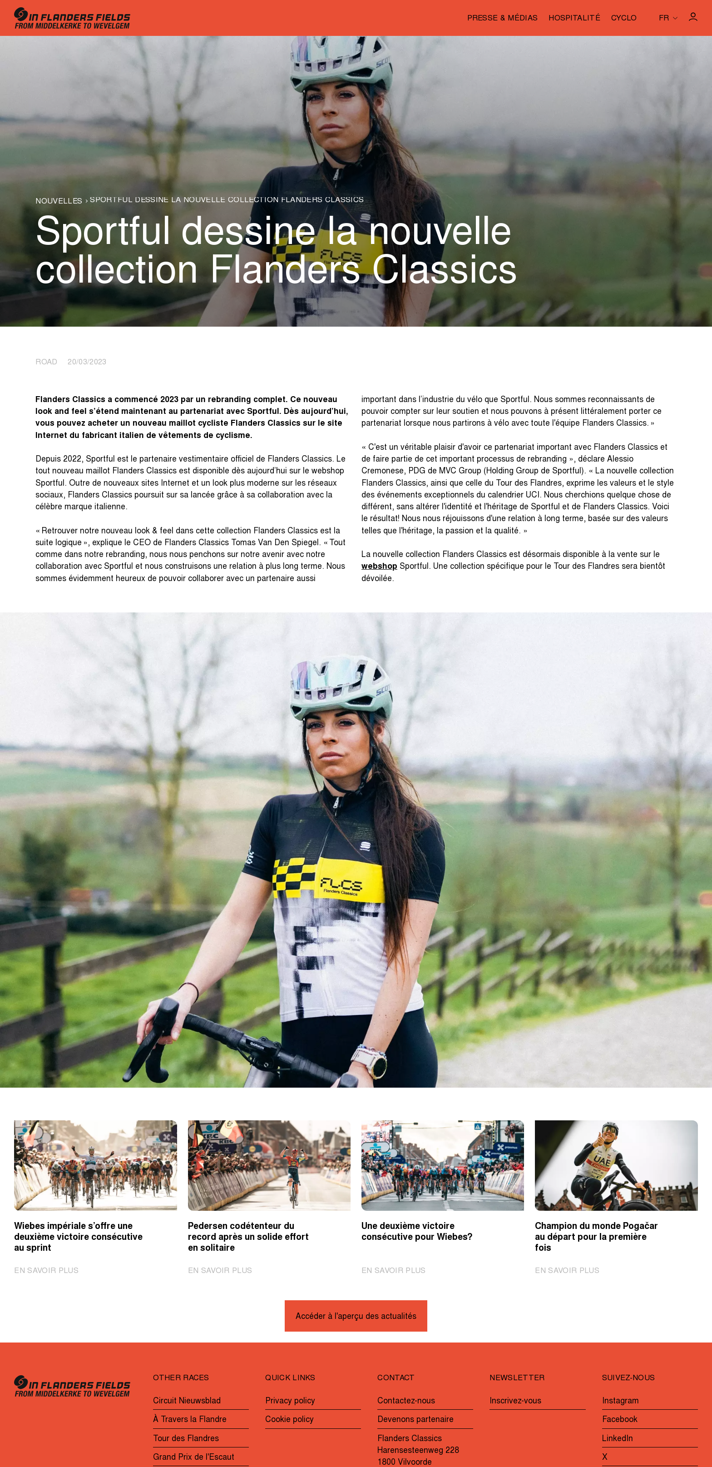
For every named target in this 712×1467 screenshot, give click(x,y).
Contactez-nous (406, 1401)
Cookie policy (289, 1420)
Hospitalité (574, 19)
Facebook (620, 1420)
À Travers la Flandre (190, 1420)
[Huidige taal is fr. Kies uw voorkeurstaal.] (668, 18)
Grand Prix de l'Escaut (193, 1458)
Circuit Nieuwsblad (187, 1401)
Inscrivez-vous (515, 1401)
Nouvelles (58, 202)
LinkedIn (617, 1439)
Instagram (620, 1401)
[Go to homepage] (72, 18)
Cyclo (624, 19)
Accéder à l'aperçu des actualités (356, 1317)
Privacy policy (290, 1401)
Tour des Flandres (186, 1439)
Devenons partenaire (415, 1420)
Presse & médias (502, 19)
